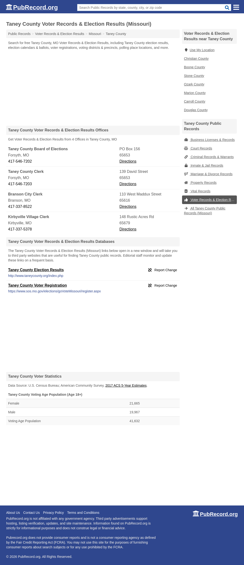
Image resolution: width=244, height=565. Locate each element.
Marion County (195, 93)
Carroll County (194, 101)
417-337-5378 (20, 229)
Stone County (194, 76)
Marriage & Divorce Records (208, 174)
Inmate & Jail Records (203, 165)
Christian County (196, 58)
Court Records (198, 148)
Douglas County (196, 110)
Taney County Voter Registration (37, 285)
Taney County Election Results (36, 270)
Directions (127, 161)
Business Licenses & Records (209, 140)
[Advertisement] (93, 87)
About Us (13, 513)
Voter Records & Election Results (210, 200)
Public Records (19, 34)
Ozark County (194, 84)
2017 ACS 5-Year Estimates (126, 385)
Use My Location (199, 50)
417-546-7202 (20, 161)
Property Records (200, 183)
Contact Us (31, 513)
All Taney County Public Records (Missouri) (204, 210)
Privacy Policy (53, 513)
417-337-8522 (20, 207)
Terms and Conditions (83, 513)
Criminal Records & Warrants (209, 157)
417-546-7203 (20, 184)
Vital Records (197, 191)
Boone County (194, 67)
